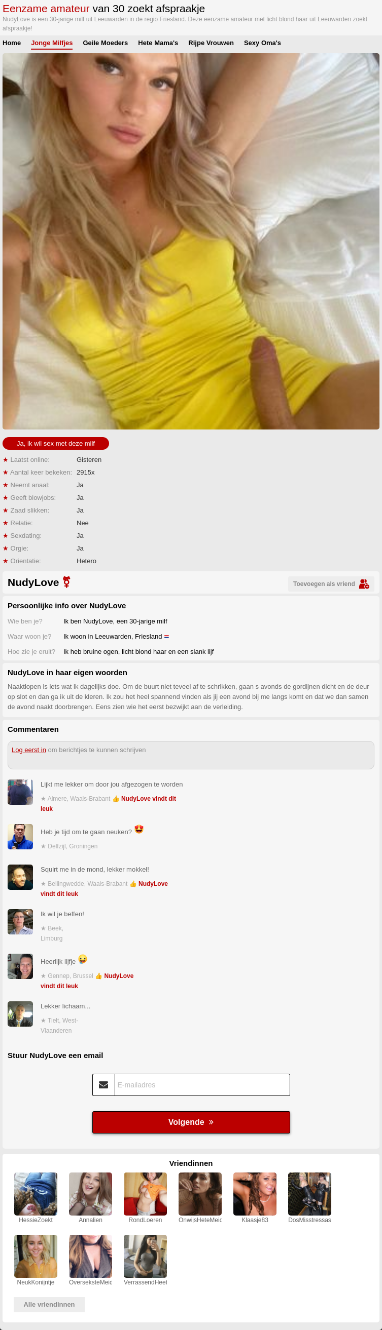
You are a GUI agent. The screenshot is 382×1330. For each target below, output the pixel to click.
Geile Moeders (105, 43)
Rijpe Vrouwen (211, 43)
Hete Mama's (158, 43)
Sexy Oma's (262, 43)
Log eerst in (29, 750)
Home (12, 43)
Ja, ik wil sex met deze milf (56, 443)
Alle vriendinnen (49, 1304)
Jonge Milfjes (52, 43)
